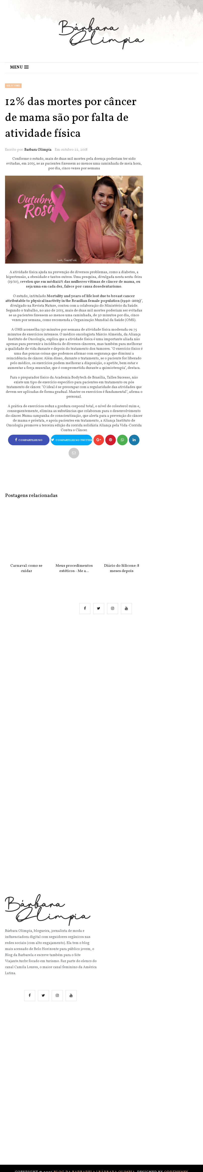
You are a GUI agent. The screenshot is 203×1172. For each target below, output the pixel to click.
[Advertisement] (106, 669)
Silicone (13, 85)
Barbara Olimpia (38, 149)
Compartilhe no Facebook (28, 441)
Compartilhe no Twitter (71, 440)
